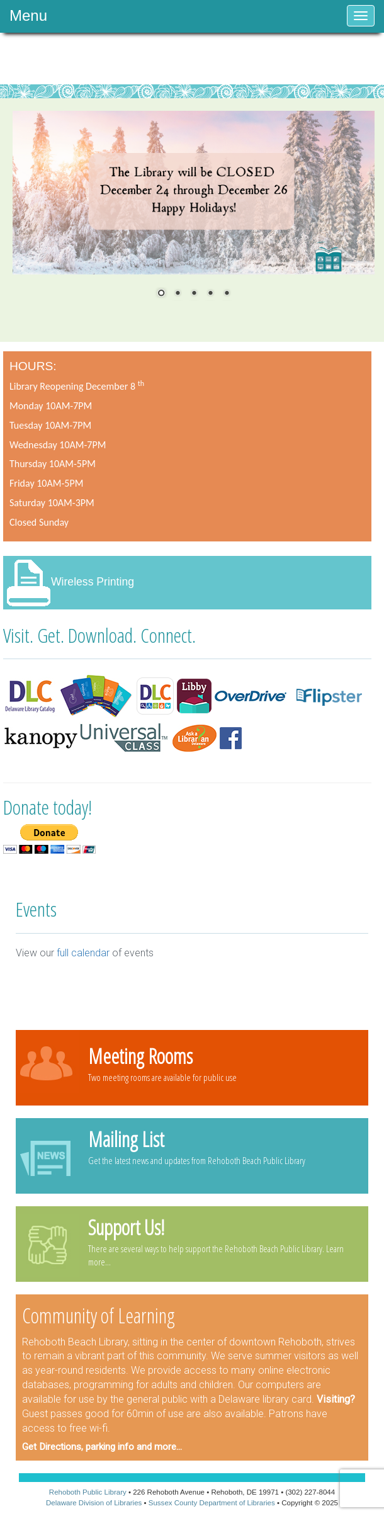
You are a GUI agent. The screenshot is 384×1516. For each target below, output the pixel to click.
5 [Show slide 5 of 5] (227, 294)
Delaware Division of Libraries (94, 1503)
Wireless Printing (92, 581)
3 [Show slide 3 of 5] (194, 294)
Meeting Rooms (140, 1056)
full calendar (83, 953)
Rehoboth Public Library (88, 1492)
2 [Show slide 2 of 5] (177, 294)
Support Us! (126, 1227)
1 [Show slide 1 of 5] (161, 294)
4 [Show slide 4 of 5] (210, 294)
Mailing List (126, 1139)
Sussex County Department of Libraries (212, 1503)
